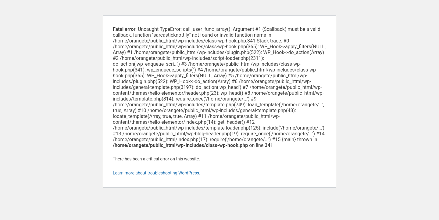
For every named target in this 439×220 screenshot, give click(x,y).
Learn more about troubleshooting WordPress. (156, 172)
